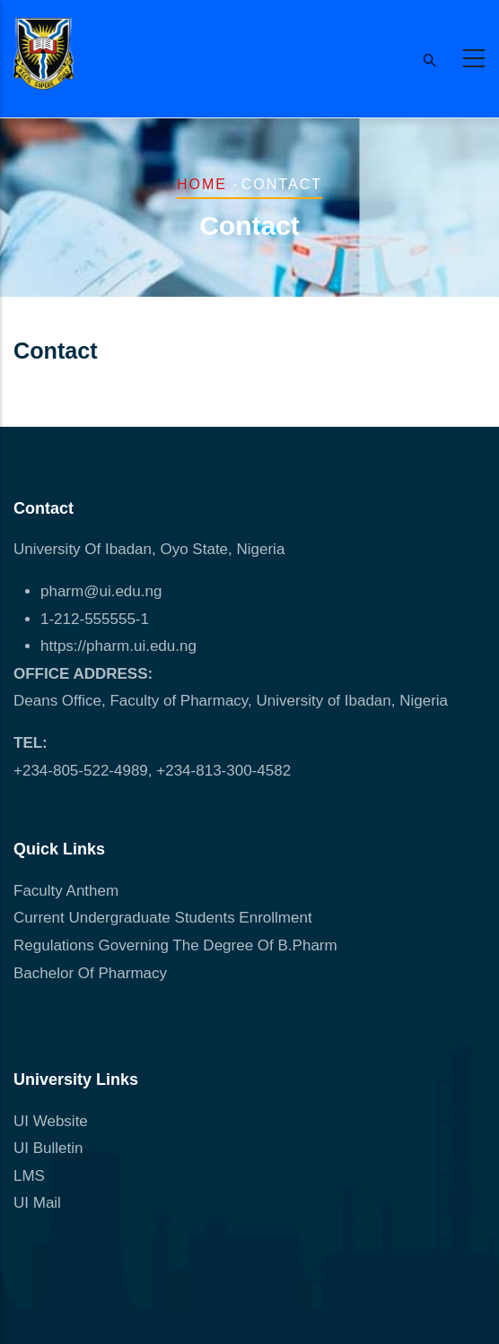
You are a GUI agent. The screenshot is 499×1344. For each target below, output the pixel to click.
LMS (29, 1175)
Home (202, 184)
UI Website (50, 1121)
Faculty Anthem (65, 890)
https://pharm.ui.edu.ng (118, 646)
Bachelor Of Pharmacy (92, 973)
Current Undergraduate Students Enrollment (162, 917)
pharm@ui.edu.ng (101, 591)
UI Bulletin (48, 1148)
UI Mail (37, 1202)
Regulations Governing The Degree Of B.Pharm (175, 945)
